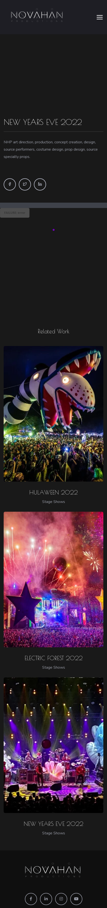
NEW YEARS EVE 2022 (53, 818)
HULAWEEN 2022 (53, 487)
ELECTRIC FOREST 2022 (54, 652)
